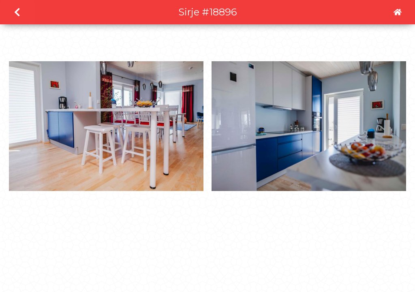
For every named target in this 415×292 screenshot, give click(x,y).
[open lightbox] (106, 130)
